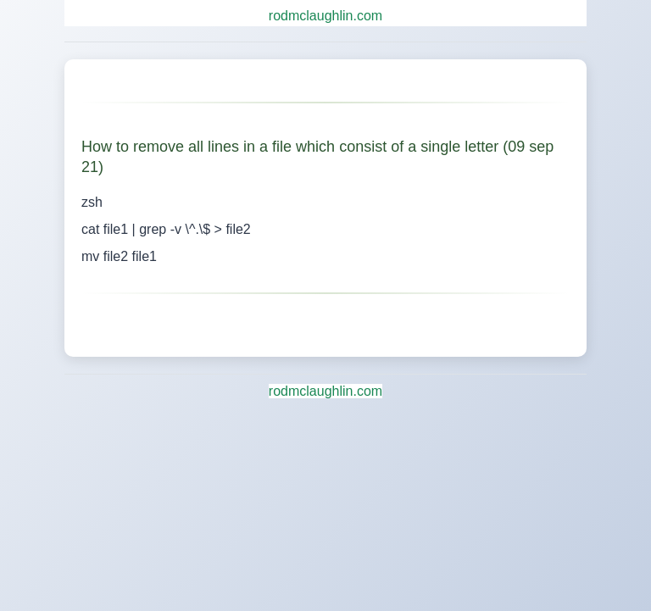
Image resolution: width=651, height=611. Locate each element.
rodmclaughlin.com (325, 15)
